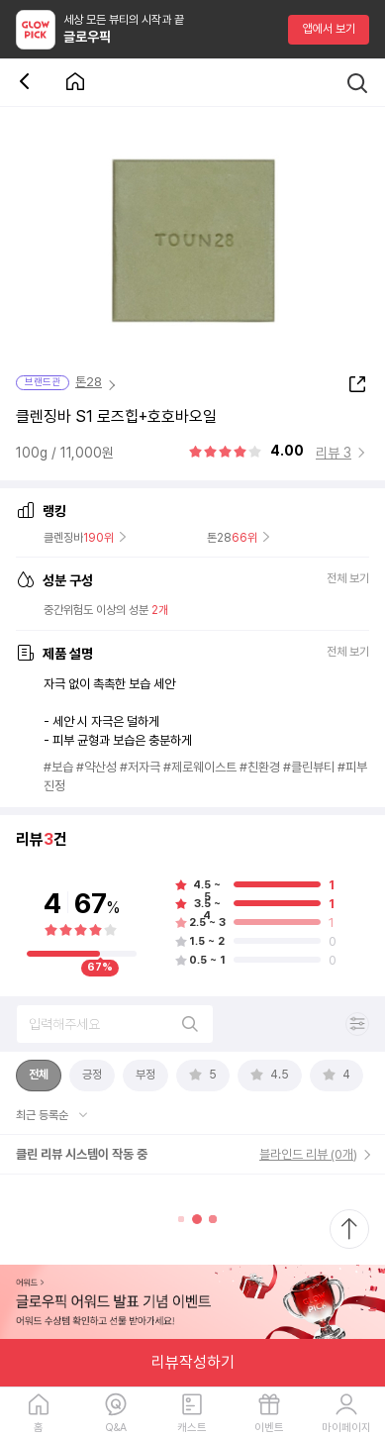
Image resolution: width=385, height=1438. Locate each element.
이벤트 (269, 1427)
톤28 (88, 381)
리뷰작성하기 (193, 1362)
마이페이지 (346, 1427)
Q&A (116, 1427)
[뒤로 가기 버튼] (28, 82)
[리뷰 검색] (115, 1024)
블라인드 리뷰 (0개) (308, 1154)
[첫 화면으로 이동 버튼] (75, 82)
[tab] (38, 1075)
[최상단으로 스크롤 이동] (349, 1229)
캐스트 (192, 1427)
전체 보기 (348, 579)
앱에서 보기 (329, 29)
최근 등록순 (43, 1115)
